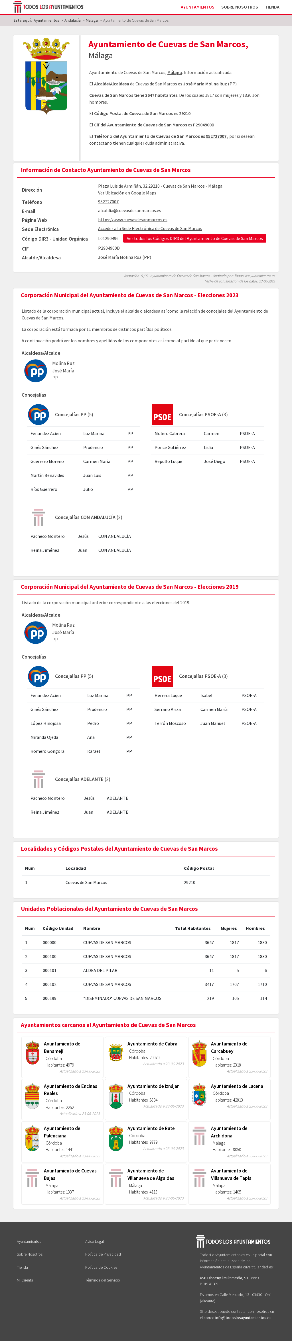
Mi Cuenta (25, 1280)
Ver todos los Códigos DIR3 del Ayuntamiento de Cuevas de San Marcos (195, 238)
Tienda (272, 7)
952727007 (216, 136)
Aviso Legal (94, 1241)
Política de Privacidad (103, 1254)
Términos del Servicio (102, 1280)
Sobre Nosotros (239, 7)
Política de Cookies (101, 1267)
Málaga (174, 72)
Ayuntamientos (197, 7)
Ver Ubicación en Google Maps (127, 193)
